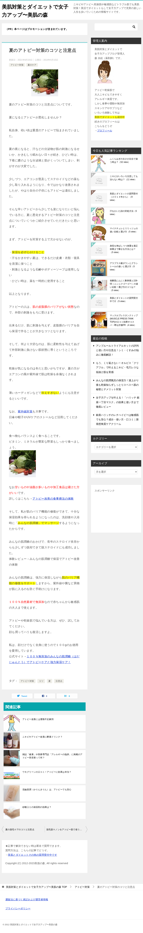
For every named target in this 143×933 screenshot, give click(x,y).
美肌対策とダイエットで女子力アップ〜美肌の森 (35, 10)
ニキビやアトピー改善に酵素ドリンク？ (42, 737)
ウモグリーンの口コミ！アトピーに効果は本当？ (46, 772)
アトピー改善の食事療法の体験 (53, 498)
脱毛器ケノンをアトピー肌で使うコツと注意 (67, 829)
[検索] (116, 26)
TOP (36, 886)
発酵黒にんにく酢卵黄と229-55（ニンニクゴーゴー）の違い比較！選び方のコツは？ (124, 285)
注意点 (59, 681)
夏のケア (32, 65)
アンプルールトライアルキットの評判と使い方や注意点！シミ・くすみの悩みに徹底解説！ (117, 350)
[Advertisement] (116, 511)
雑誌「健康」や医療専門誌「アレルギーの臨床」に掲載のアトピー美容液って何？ (52, 756)
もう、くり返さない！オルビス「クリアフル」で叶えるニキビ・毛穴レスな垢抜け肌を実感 (117, 367)
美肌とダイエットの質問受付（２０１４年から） (124, 196)
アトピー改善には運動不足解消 (38, 719)
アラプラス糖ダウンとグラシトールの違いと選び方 (124, 266)
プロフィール (104, 130)
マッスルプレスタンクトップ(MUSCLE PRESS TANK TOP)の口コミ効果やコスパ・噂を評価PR (124, 320)
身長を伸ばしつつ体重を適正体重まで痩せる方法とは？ (124, 249)
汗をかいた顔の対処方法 (123, 213)
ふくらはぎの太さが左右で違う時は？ (124, 160)
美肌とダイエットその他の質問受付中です (32, 854)
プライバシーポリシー (18, 908)
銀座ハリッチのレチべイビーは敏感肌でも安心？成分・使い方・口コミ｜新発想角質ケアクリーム (117, 419)
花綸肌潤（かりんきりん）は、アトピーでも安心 (46, 789)
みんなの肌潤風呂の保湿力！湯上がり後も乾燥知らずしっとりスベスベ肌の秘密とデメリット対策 (117, 385)
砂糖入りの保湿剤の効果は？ (36, 807)
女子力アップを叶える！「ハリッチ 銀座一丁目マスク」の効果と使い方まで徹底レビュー (117, 402)
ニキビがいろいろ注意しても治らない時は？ (124, 178)
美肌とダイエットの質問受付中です (124, 300)
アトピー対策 (17, 65)
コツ (41, 681)
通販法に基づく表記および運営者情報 (26, 899)
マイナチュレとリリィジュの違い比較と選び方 (124, 230)
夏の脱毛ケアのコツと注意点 (19, 829)
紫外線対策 (25, 411)
